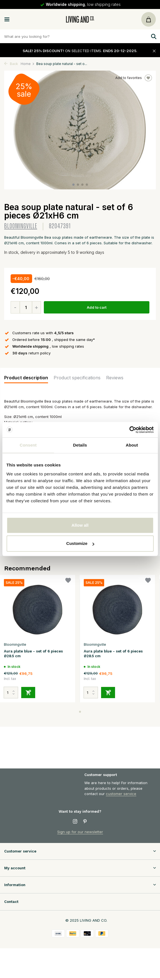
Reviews (114, 377)
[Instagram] (75, 821)
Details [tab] (80, 445)
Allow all (80, 525)
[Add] (28, 692)
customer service (121, 793)
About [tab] (132, 445)
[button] (73, 184)
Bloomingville (20, 226)
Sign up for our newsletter (80, 832)
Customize (80, 543)
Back (11, 64)
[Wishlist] (68, 581)
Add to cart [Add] (96, 307)
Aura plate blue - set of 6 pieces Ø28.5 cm (33, 653)
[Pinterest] (85, 821)
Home (28, 64)
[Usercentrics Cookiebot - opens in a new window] (129, 429)
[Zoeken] (80, 36)
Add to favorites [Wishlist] (133, 78)
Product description (26, 377)
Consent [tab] (28, 445)
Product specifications (77, 377)
